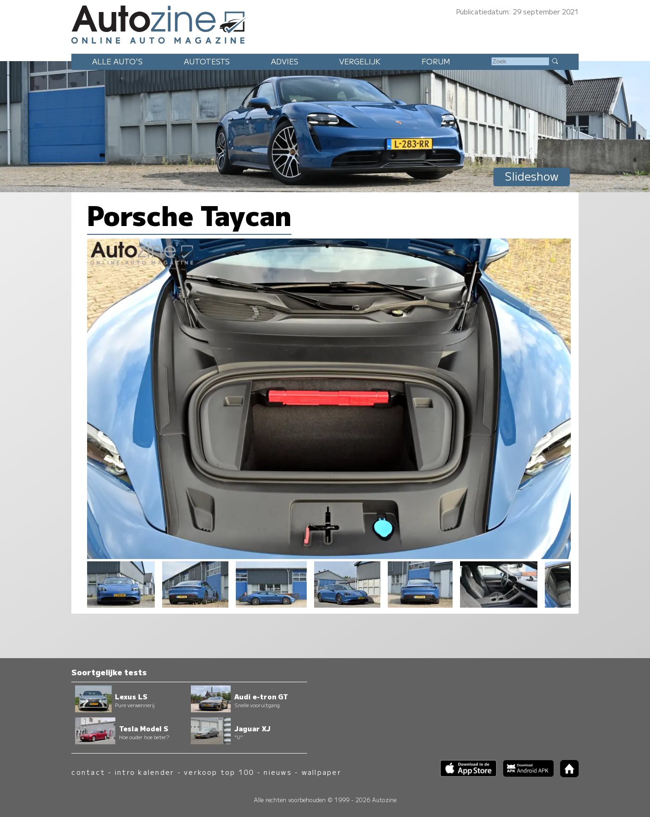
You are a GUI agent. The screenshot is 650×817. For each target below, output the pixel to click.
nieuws (277, 772)
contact (88, 772)
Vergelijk (359, 61)
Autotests (207, 61)
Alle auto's (117, 61)
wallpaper (321, 772)
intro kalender (144, 772)
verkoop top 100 (219, 772)
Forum (436, 61)
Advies (284, 61)
